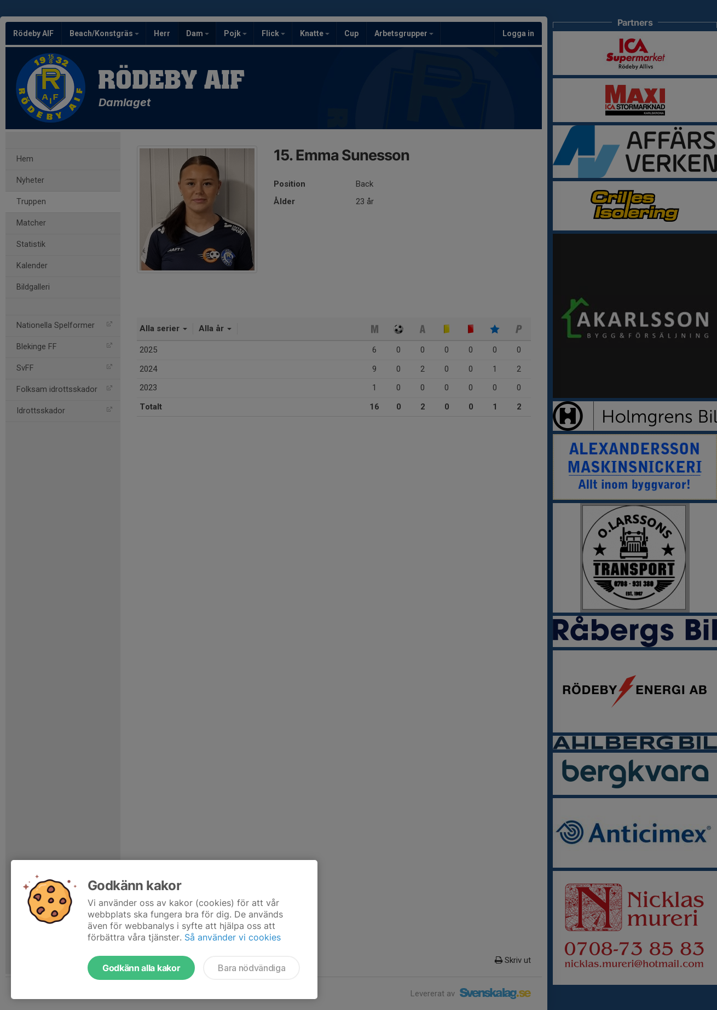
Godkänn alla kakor (141, 967)
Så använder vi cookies (232, 937)
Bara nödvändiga (251, 967)
